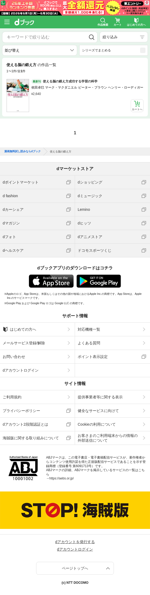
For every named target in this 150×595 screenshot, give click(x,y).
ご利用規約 (12, 397)
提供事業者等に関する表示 (100, 397)
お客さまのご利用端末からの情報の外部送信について (108, 438)
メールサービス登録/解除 (24, 343)
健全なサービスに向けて (98, 411)
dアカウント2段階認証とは (25, 424)
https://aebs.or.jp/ (61, 478)
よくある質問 (89, 343)
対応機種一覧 (89, 329)
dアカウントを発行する (75, 542)
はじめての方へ (19, 329)
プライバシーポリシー (21, 411)
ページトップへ (75, 568)
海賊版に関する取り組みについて (31, 438)
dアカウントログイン (21, 370)
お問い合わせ (14, 356)
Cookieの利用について (97, 424)
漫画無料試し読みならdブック (22, 151)
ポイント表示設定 (93, 356)
